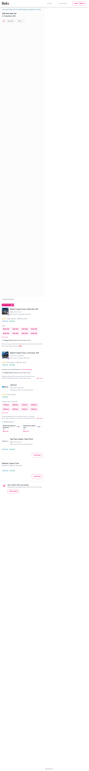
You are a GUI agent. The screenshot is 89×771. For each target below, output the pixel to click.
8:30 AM (25, 329)
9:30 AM (25, 333)
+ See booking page (26, 369)
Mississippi (23, 9)
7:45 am (6, 405)
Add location (13, 491)
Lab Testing (9, 9)
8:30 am (34, 405)
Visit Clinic (37, 455)
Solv (3, 9)
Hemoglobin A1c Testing (34, 9)
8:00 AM (6, 329)
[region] (66, 388)
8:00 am (15, 405)
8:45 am (6, 409)
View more (5, 337)
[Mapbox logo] (49, 769)
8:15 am (24, 405)
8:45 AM (34, 329)
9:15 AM (15, 333)
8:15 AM (15, 329)
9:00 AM (6, 333)
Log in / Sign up (79, 3)
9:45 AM (34, 333)
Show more (39, 378)
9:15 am (24, 409)
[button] (65, 33)
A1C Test (15, 9)
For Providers (63, 3)
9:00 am (15, 409)
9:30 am (34, 409)
